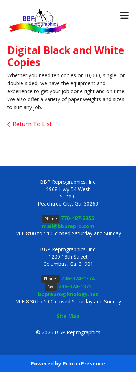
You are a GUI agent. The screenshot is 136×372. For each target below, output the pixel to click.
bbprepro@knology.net (68, 294)
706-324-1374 (78, 278)
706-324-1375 (75, 286)
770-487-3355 (77, 218)
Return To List (32, 124)
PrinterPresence (84, 363)
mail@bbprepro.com (68, 226)
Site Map (68, 316)
